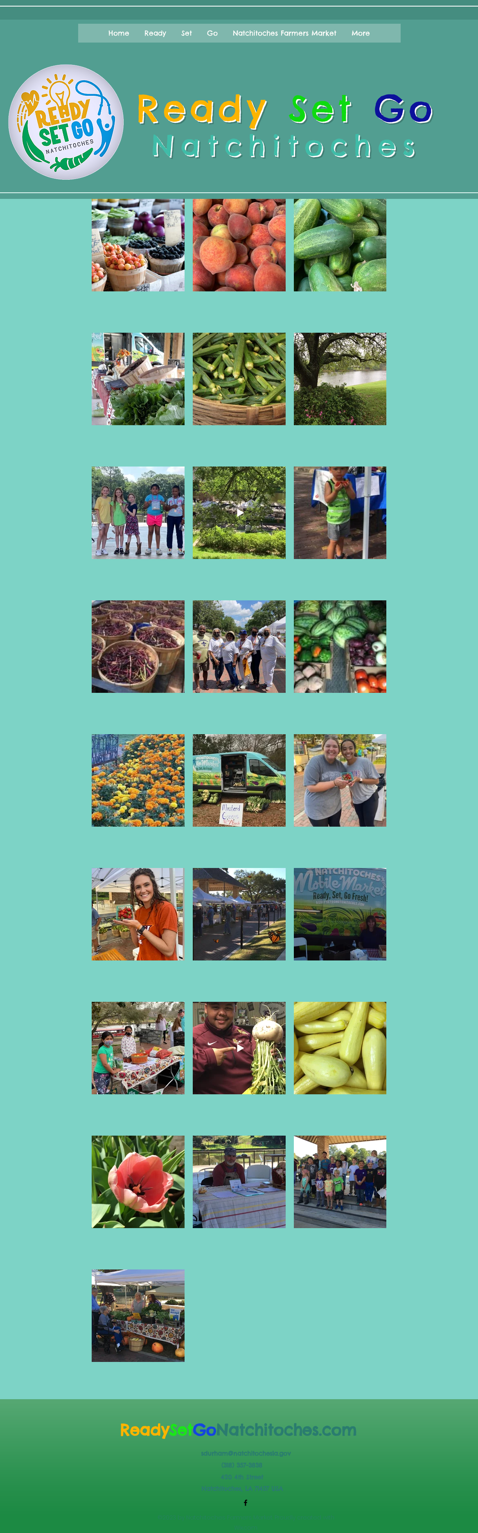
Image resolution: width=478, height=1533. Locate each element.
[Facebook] (245, 1503)
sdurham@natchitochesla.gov (246, 1453)
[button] (119, 33)
